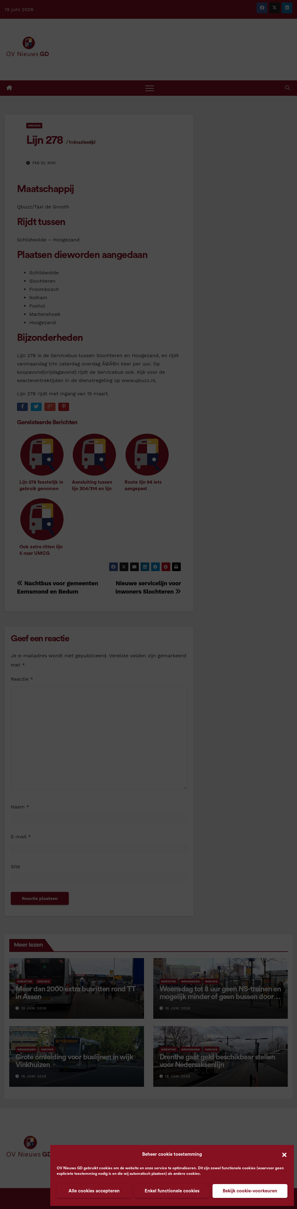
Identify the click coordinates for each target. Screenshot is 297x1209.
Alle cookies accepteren (94, 1191)
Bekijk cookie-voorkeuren (250, 1191)
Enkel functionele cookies (172, 1191)
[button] (284, 1154)
